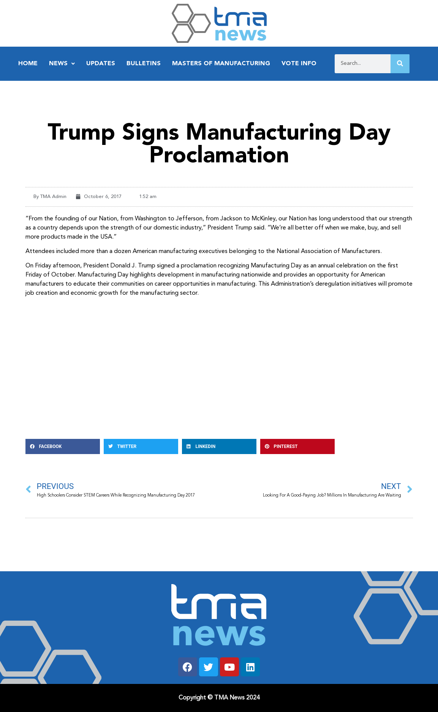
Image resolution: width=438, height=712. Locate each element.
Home (28, 64)
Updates (100, 64)
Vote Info (298, 64)
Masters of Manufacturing (221, 64)
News (62, 64)
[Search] (400, 63)
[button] (62, 446)
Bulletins (143, 64)
